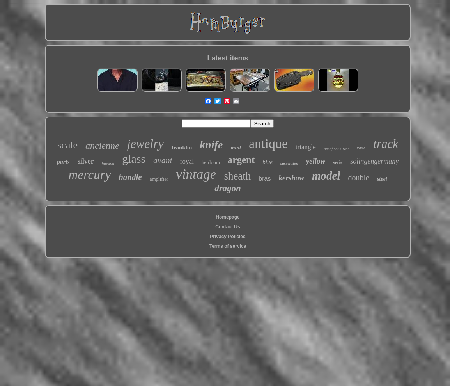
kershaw (291, 178)
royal (187, 161)
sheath (237, 176)
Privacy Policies (227, 236)
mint (235, 148)
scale (67, 145)
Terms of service (227, 246)
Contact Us (227, 226)
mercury (89, 175)
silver (86, 161)
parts (63, 161)
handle (130, 177)
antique (268, 143)
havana (108, 163)
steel (382, 179)
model (326, 175)
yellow (316, 161)
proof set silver (336, 148)
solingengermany (374, 161)
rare (361, 148)
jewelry (145, 144)
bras (265, 178)
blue (267, 162)
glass (133, 158)
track (385, 144)
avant (162, 160)
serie (337, 162)
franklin (182, 147)
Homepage (227, 217)
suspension (289, 163)
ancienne (102, 146)
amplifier (159, 179)
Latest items (227, 58)
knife (211, 145)
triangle (306, 147)
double (358, 177)
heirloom (211, 162)
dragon (227, 188)
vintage (196, 174)
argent (241, 160)
